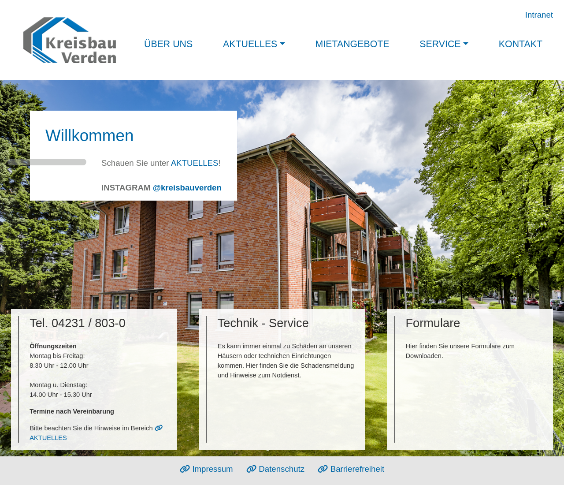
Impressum (206, 469)
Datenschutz (275, 469)
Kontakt (520, 44)
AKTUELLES (195, 163)
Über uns (168, 44)
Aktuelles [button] (250, 44)
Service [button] (439, 44)
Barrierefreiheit (351, 469)
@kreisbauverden (187, 187)
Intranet (539, 14)
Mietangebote (352, 44)
